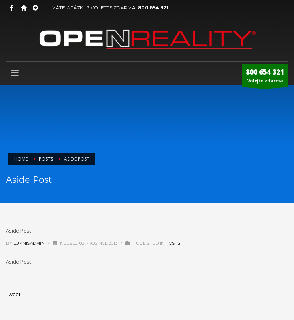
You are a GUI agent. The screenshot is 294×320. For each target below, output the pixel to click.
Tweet (13, 294)
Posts (173, 243)
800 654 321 (153, 8)
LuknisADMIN (29, 243)
